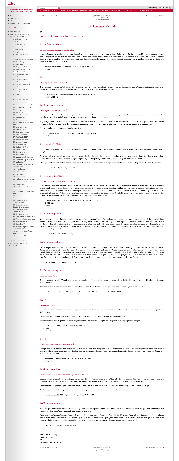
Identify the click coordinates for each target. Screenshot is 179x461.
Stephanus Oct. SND (22, 64)
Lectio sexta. (21, 89)
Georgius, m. (19, 169)
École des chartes (44, 10)
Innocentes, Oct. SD (22, 107)
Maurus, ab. (18, 112)
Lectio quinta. (22, 87)
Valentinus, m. (19, 145)
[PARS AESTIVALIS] (18, 241)
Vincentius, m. (19, 129)
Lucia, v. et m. (19, 47)
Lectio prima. (22, 74)
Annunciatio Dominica (23, 157)
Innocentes (18, 57)
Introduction (14, 21)
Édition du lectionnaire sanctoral (22, 23)
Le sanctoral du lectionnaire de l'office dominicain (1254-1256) (79, 10)
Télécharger (151, 7)
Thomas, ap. (18, 49)
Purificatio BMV (20, 137)
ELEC (54, 10)
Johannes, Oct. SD (21, 72)
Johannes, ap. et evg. (21, 54)
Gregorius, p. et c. (21, 152)
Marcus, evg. (19, 172)
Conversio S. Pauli (21, 132)
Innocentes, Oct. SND (22, 105)
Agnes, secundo (20, 135)
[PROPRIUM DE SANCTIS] (20, 34)
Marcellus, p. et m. (21, 115)
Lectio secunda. (22, 79)
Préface (12, 16)
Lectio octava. (21, 99)
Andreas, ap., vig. (20, 39)
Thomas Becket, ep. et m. (23, 59)
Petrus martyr (19, 177)
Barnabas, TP (19, 224)
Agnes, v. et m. (20, 127)
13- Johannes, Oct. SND (49, 16)
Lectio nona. (21, 102)
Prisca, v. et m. (20, 120)
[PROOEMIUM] (15, 32)
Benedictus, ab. (20, 155)
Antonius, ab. (19, 117)
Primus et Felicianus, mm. (24, 219)
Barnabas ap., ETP (21, 222)
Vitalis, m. (18, 174)
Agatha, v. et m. (20, 142)
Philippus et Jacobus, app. (24, 179)
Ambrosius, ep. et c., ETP (23, 160)
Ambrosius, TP (19, 162)
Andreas (17, 42)
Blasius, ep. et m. (20, 140)
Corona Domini (20, 184)
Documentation (163, 7)
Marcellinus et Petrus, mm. (24, 217)
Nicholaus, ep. (19, 44)
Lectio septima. (22, 92)
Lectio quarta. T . (23, 84)
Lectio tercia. (21, 82)
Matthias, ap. (19, 150)
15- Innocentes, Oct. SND (154, 16)
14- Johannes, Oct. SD (144, 10)
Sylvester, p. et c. (20, 62)
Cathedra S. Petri (20, 147)
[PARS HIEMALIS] (18, 37)
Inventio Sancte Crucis (23, 182)
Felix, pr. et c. (19, 110)
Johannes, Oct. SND (21, 69)
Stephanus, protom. (21, 52)
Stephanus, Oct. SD (21, 67)
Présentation (14, 18)
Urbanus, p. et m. (20, 214)
